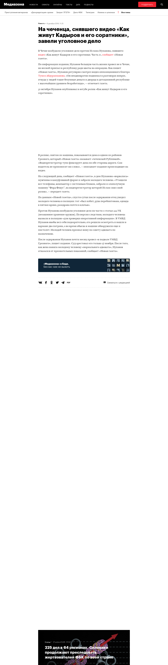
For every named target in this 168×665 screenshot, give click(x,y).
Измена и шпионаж (106, 12)
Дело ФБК (78, 12)
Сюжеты (45, 4)
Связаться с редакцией (117, 282)
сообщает (108, 55)
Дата (78, 4)
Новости (33, 4)
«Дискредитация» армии (42, 12)
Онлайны (57, 4)
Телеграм (90, 12)
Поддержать (147, 4)
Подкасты (89, 4)
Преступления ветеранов (16, 12)
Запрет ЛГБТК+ (63, 12)
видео (41, 55)
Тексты (69, 4)
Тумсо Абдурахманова (51, 76)
